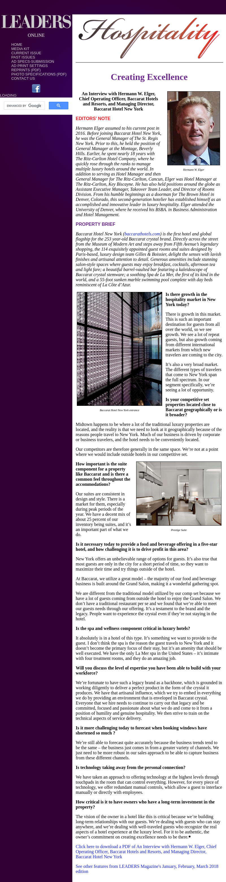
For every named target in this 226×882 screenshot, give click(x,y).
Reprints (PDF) (26, 70)
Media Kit (20, 49)
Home (16, 44)
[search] (24, 105)
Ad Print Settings (29, 66)
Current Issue (26, 53)
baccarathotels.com (142, 233)
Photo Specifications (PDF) (38, 74)
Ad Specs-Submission (32, 61)
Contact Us (23, 78)
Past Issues (23, 57)
